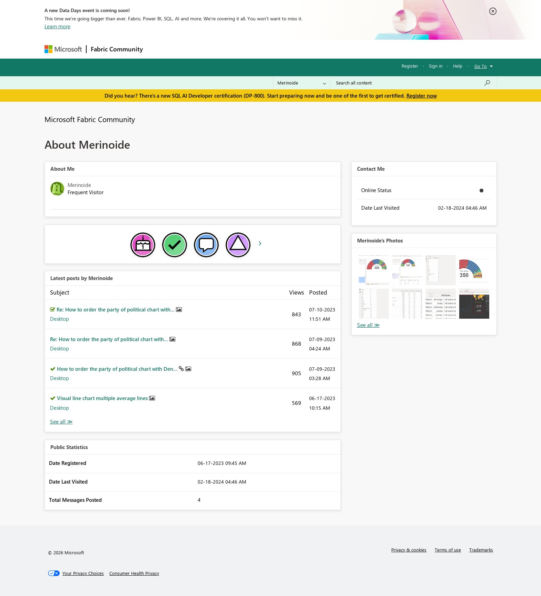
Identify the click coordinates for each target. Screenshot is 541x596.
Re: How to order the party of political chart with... (116, 309)
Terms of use (448, 550)
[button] (374, 270)
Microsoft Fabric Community (90, 119)
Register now (421, 95)
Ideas (217, 49)
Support (334, 49)
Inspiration (188, 49)
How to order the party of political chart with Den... (118, 368)
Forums (158, 49)
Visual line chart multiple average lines (103, 398)
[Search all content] (413, 82)
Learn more (57, 26)
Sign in (435, 66)
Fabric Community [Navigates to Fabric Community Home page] (117, 49)
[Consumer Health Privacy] (134, 573)
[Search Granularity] (301, 82)
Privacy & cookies (408, 550)
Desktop (59, 318)
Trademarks (481, 550)
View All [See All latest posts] (61, 422)
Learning (305, 49)
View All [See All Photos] (368, 325)
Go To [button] (480, 66)
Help (457, 66)
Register (410, 66)
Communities (248, 49)
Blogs (278, 49)
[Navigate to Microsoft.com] (63, 49)
